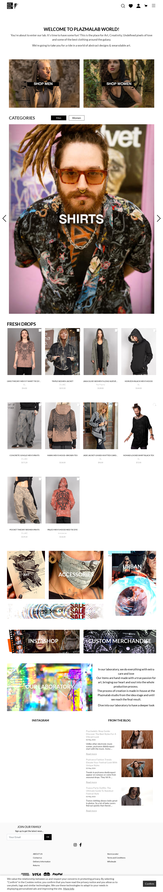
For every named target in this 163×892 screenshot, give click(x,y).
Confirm (149, 883)
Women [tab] (76, 117)
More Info (68, 888)
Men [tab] (58, 117)
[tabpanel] (81, 219)
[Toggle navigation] (153, 5)
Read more (91, 753)
